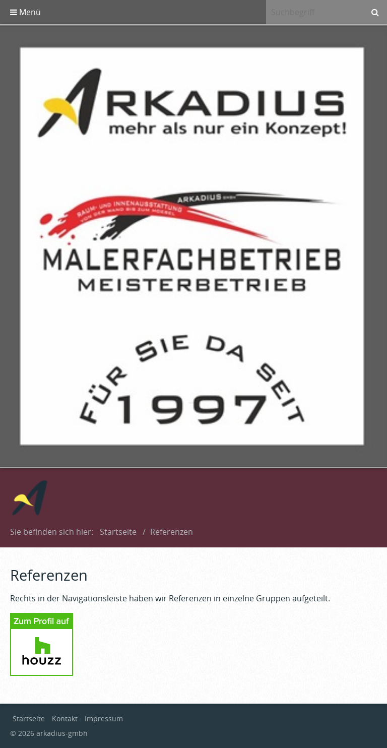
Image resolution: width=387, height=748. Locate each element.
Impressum (104, 718)
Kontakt (65, 718)
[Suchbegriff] (314, 12)
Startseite (118, 531)
